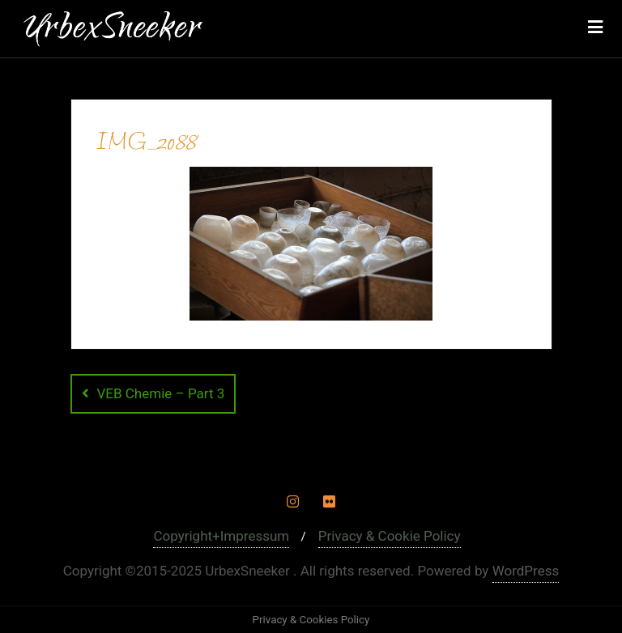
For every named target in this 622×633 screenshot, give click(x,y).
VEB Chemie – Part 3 (161, 393)
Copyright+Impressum (221, 536)
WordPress (526, 571)
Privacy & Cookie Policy (389, 536)
